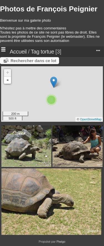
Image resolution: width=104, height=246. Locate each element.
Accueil (18, 52)
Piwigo (61, 241)
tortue (47, 52)
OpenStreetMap (91, 119)
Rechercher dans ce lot (33, 60)
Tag (35, 52)
